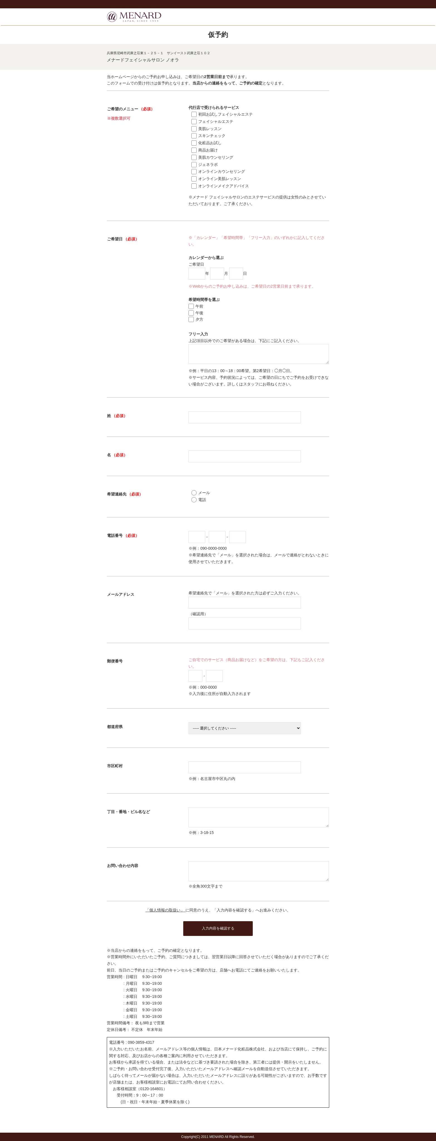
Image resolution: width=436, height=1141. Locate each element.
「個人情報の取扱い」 (165, 920)
